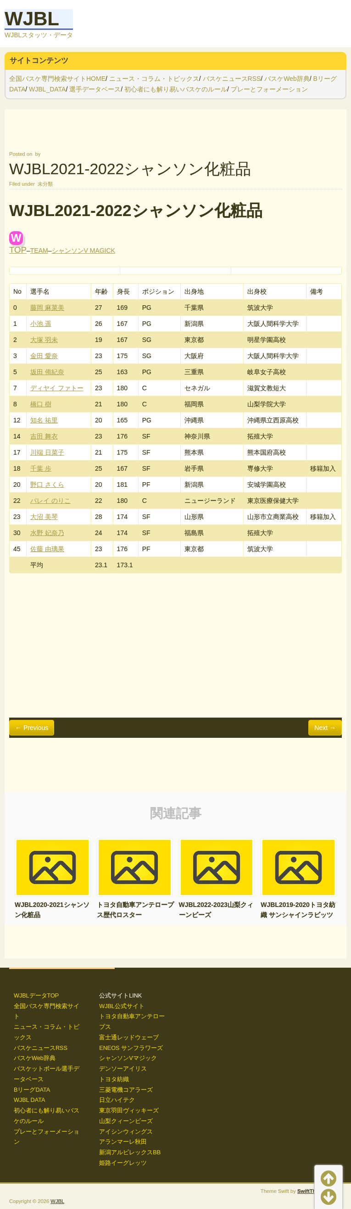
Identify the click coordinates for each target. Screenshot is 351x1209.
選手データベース (95, 89)
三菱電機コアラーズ (126, 1090)
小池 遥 (40, 323)
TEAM (39, 250)
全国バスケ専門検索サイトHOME (57, 78)
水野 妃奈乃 (47, 532)
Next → (325, 727)
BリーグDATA (32, 1090)
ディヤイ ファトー (57, 388)
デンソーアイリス (123, 1069)
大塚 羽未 (44, 339)
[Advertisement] (175, 646)
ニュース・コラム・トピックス (154, 78)
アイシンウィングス (126, 1132)
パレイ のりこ (50, 500)
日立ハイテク (117, 1100)
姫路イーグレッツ (123, 1163)
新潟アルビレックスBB (130, 1152)
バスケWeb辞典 (287, 78)
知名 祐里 (44, 420)
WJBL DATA (29, 1100)
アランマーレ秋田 (123, 1142)
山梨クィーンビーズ (126, 1121)
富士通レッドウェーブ (129, 1037)
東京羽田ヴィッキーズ (129, 1110)
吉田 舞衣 (44, 436)
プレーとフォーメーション (269, 89)
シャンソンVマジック (127, 1058)
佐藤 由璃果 (47, 549)
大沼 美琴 (44, 516)
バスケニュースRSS (232, 78)
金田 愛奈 (44, 355)
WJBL (32, 18)
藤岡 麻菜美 (47, 307)
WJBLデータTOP (36, 995)
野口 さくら (47, 484)
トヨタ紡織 (114, 1079)
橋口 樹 (40, 404)
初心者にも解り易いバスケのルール (175, 89)
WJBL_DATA (47, 89)
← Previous (31, 727)
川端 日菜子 (47, 452)
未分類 (45, 184)
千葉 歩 (40, 468)
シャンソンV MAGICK (83, 250)
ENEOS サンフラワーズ (131, 1048)
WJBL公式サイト (122, 1006)
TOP (18, 250)
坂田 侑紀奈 (47, 372)
